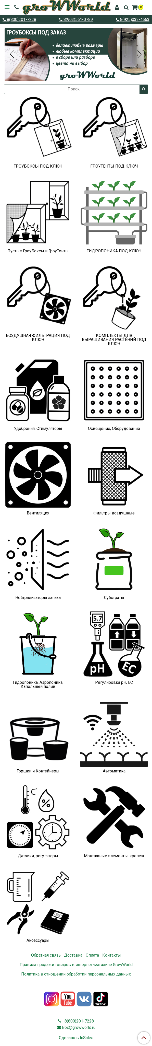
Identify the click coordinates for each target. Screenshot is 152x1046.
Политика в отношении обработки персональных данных (76, 974)
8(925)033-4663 (134, 19)
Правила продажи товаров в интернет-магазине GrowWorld (76, 964)
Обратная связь (46, 955)
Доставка (73, 955)
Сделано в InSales (76, 1038)
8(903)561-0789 (77, 19)
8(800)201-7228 (21, 19)
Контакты (111, 955)
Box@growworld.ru (78, 1027)
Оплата (92, 955)
